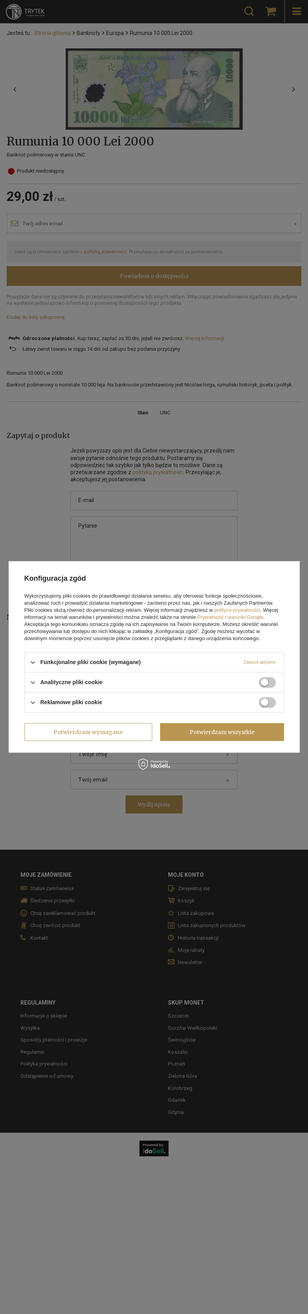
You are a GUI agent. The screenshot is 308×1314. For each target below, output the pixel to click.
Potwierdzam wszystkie (222, 732)
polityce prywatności (237, 610)
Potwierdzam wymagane (88, 732)
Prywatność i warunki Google (230, 617)
